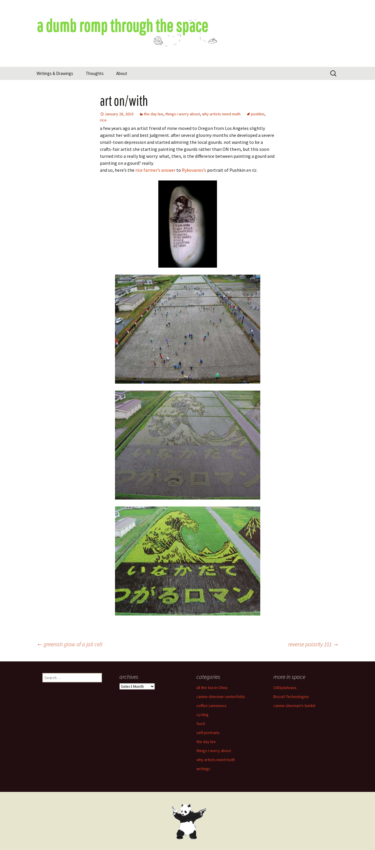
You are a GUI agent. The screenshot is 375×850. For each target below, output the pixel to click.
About (121, 73)
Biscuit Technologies (291, 696)
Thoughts (95, 73)
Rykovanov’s (194, 170)
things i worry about (182, 114)
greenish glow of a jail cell (70, 644)
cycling (202, 714)
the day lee (153, 114)
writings (203, 768)
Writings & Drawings (55, 73)
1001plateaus (285, 687)
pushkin (257, 114)
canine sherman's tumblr (294, 705)
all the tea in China (211, 687)
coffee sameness (211, 705)
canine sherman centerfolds (220, 696)
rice (103, 120)
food (200, 723)
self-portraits (208, 732)
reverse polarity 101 (313, 644)
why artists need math (221, 114)
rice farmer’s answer (155, 170)
